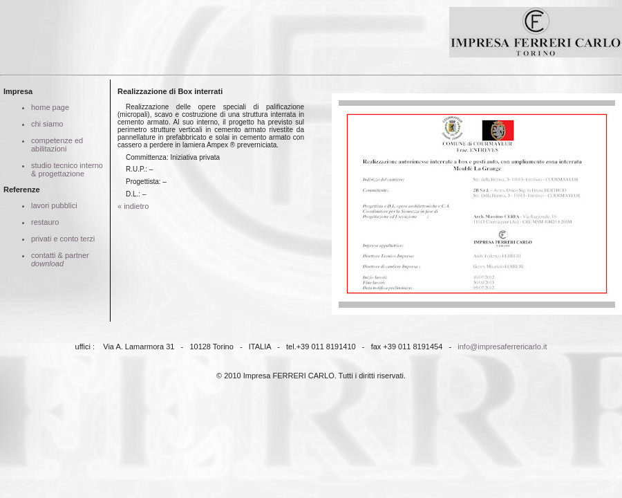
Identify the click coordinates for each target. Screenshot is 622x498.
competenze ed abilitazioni (57, 144)
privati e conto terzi (63, 238)
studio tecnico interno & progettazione (67, 169)
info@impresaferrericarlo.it (502, 346)
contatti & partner (60, 259)
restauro (45, 222)
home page (50, 107)
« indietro (133, 206)
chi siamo (47, 124)
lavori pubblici (54, 205)
